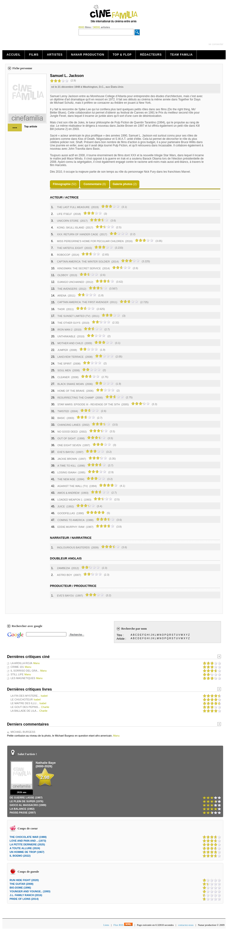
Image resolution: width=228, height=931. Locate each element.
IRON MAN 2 (64, 329)
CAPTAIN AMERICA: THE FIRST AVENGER (83, 302)
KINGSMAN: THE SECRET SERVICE (79, 268)
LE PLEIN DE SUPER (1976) (26, 801)
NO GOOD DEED (67, 431)
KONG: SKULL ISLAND (70, 227)
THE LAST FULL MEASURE (73, 207)
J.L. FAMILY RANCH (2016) (26, 895)
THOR (61, 309)
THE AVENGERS (67, 288)
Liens (106, 924)
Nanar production (87, 54)
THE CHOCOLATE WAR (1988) (28, 837)
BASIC (61, 418)
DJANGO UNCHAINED (70, 282)
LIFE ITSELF (64, 214)
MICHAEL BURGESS (23, 731)
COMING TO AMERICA (71, 520)
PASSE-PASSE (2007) (23, 812)
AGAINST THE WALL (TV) (72, 486)
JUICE (61, 506)
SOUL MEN (64, 370)
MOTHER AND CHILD (70, 343)
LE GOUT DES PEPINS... (25, 707)
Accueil (14, 54)
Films (34, 54)
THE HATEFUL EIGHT (70, 248)
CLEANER (63, 377)
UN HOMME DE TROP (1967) (27, 852)
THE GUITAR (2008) (21, 883)
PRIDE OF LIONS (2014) (24, 898)
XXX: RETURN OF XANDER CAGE (77, 234)
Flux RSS (123, 924)
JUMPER (62, 350)
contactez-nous (186, 924)
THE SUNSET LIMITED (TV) (73, 316)
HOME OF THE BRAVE (71, 390)
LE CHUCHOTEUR (22, 699)
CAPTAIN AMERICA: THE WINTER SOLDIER (83, 261)
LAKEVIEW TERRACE (70, 356)
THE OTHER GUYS (68, 322)
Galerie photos (122, 184)
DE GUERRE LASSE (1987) (26, 797)
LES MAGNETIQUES (23, 678)
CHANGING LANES (68, 424)
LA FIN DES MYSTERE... (25, 695)
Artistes (55, 54)
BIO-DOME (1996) (20, 887)
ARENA (61, 295)
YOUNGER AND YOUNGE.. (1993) (30, 891)
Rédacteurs (151, 54)
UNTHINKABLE (66, 336)
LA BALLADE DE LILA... (24, 710)
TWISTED (63, 411)
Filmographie (61, 184)
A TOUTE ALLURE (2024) (25, 848)
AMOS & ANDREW (68, 492)
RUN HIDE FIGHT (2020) (24, 880)
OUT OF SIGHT (66, 438)
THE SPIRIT (64, 363)
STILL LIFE (17, 674)
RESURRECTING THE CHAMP (75, 397)
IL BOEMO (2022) (20, 855)
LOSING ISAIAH (66, 472)
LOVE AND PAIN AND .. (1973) (28, 840)
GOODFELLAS (66, 513)
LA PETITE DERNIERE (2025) (27, 844)
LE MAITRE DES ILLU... (24, 703)
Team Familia (181, 54)
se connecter (216, 44)
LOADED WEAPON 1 (69, 499)
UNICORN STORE (68, 220)
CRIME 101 (17, 666)
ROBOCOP (63, 254)
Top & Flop (122, 54)
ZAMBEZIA (63, 568)
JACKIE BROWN (67, 458)
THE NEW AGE (66, 479)
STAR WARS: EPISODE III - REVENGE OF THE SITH (88, 404)
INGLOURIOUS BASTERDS (73, 547)
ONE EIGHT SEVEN (69, 445)
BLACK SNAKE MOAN (70, 384)
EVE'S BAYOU (65, 452)
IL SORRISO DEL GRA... (25, 670)
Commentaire (93, 184)
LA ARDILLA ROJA (21, 663)
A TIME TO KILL (66, 465)
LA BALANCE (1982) (22, 808)
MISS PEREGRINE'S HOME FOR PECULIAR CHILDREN (90, 241)
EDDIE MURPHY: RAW (70, 526)
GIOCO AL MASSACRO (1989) (28, 805)
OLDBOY (62, 275)
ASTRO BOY (64, 575)
